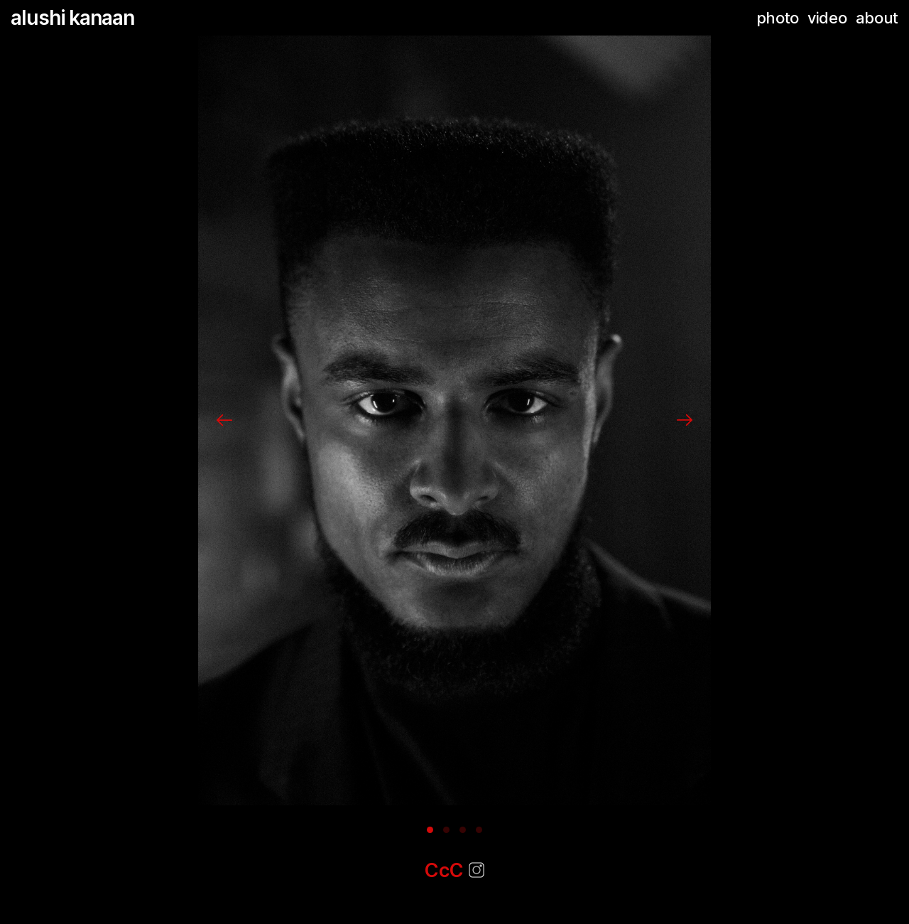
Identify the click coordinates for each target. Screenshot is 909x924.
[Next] (684, 420)
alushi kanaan (72, 18)
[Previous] (224, 420)
